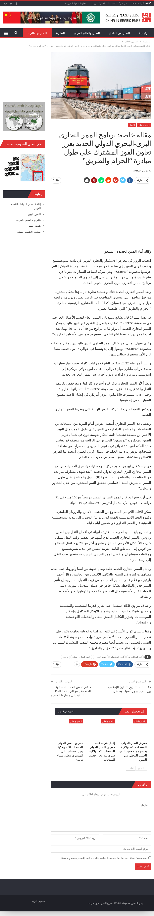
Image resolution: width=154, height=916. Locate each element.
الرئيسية (144, 33)
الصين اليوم (34, 214)
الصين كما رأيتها (99, 3)
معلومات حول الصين (76, 3)
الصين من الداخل (119, 33)
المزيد (43, 33)
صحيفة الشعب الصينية (29, 231)
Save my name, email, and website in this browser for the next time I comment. (104, 857)
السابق (141, 768)
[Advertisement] (101, 215)
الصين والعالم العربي (87, 33)
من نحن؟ (123, 3)
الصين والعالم (144, 125)
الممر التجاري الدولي (81, 657)
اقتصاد (132, 125)
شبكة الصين (34, 225)
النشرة (60, 33)
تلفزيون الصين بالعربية (28, 219)
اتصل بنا (112, 3)
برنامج (65, 657)
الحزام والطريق (135, 657)
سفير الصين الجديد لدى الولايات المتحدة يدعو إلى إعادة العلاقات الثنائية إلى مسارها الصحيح (71, 691)
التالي (131, 768)
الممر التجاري (101, 657)
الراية (34, 900)
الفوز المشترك (117, 657)
